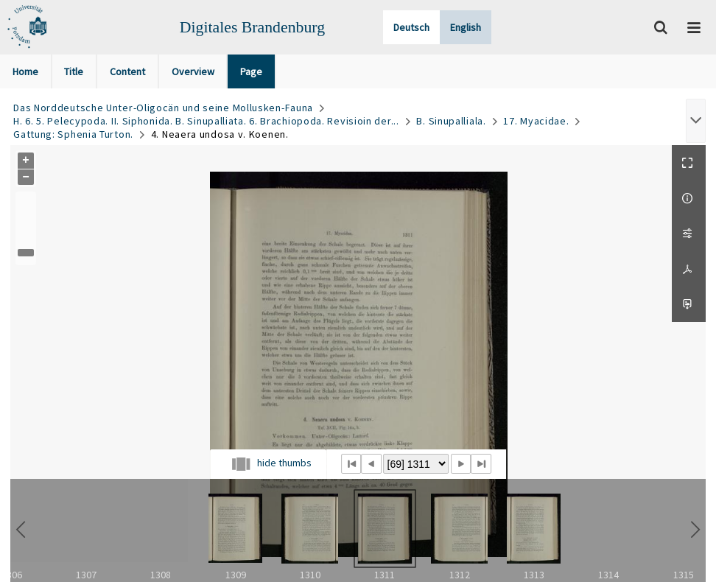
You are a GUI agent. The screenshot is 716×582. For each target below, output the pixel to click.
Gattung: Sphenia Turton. (73, 134)
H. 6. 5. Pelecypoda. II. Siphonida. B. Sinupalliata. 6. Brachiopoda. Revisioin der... (206, 120)
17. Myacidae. (536, 120)
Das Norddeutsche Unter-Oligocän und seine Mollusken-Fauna (163, 107)
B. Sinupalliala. (450, 120)
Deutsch (411, 27)
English (465, 27)
